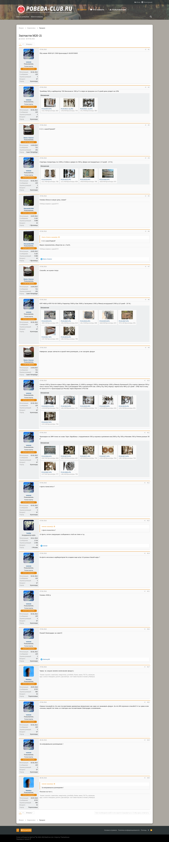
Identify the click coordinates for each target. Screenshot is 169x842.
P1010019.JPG (66, 406)
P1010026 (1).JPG (48, 406)
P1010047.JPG (46, 422)
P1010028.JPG (85, 406)
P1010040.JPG (47, 179)
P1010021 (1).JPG (86, 109)
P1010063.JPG (66, 321)
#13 (148, 520)
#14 (148, 553)
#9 (148, 347)
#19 (148, 740)
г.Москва (35, 547)
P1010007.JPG (124, 321)
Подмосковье (33, 696)
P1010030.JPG (105, 321)
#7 (148, 266)
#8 (148, 299)
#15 (148, 591)
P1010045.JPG (124, 406)
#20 (148, 778)
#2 (148, 87)
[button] (106, 10)
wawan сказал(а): (47, 526)
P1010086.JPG (66, 472)
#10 (148, 380)
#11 (148, 432)
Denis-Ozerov (29, 138)
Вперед (29, 44)
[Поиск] (151, 17)
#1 (148, 49)
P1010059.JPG (85, 179)
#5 (148, 196)
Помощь (143, 830)
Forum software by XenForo (35, 837)
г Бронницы (34, 225)
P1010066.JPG (47, 456)
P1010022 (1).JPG (67, 109)
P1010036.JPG (66, 337)
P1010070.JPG (66, 456)
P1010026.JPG (85, 321)
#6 (148, 231)
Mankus (28, 679)
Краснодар (34, 81)
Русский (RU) (26, 830)
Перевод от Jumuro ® (23, 839)
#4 (148, 158)
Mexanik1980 (29, 208)
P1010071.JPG (85, 456)
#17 (148, 667)
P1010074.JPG (124, 456)
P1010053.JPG (66, 179)
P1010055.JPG (47, 109)
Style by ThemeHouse (62, 837)
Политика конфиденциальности (129, 830)
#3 (148, 125)
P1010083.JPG (47, 472)
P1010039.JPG (105, 406)
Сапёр (28, 533)
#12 (148, 483)
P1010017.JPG (46, 337)
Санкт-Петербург (32, 152)
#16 (148, 629)
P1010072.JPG (105, 456)
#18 (148, 702)
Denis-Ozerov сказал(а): (50, 237)
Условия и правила (110, 830)
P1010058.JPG (47, 321)
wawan (22, 39)
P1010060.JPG (105, 179)
